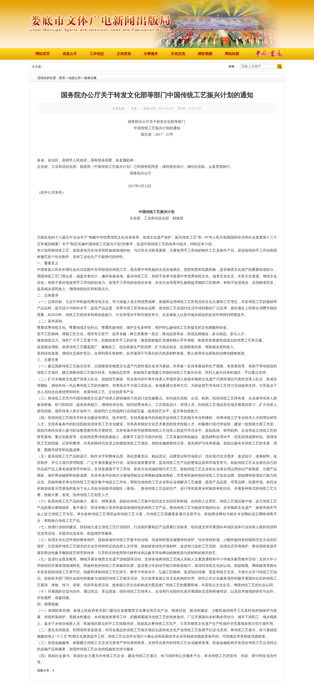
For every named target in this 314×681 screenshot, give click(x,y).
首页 (62, 78)
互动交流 (178, 54)
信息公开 (70, 54)
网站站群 (232, 54)
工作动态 (97, 54)
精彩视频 (205, 54)
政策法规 (90, 78)
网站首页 (42, 54)
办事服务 (151, 54)
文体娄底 (124, 54)
